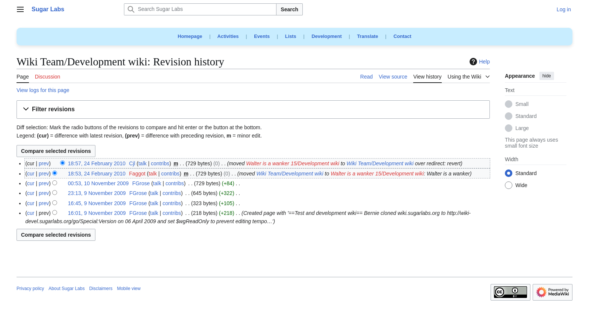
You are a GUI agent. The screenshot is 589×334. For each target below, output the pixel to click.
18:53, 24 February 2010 (96, 174)
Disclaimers (100, 288)
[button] (253, 109)
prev (44, 163)
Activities (228, 36)
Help (479, 61)
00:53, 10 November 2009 (98, 183)
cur (30, 174)
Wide (521, 186)
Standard (526, 116)
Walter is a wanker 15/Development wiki (292, 163)
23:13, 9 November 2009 (97, 193)
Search (289, 9)
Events (262, 36)
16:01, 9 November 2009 (97, 213)
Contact (402, 36)
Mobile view (128, 288)
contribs (160, 163)
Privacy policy (30, 288)
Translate (367, 36)
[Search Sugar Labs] (200, 9)
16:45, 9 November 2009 (97, 203)
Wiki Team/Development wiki (380, 163)
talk (142, 163)
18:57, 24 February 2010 (96, 163)
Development (326, 36)
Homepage (190, 36)
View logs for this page (43, 90)
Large (522, 128)
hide (546, 76)
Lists (290, 36)
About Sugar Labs (66, 288)
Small (522, 104)
